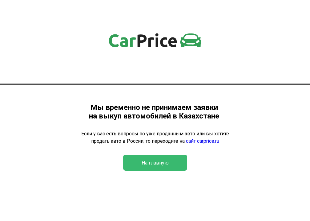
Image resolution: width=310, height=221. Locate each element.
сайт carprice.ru (202, 141)
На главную (155, 163)
